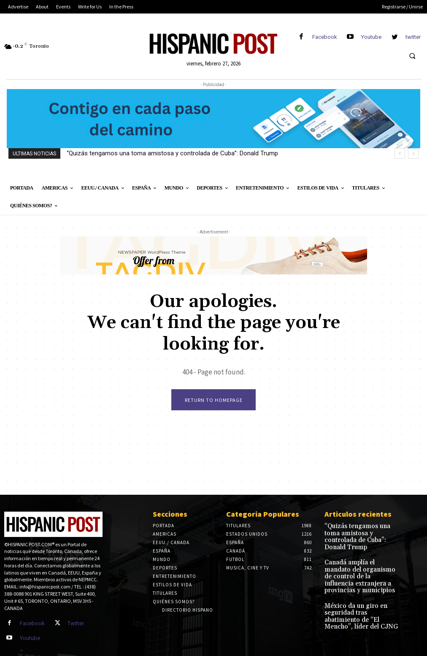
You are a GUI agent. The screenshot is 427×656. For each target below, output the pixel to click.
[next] (413, 153)
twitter (413, 37)
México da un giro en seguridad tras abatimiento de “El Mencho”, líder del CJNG (360, 589)
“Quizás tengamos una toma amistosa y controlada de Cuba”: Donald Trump (172, 153)
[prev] (400, 153)
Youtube (371, 37)
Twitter (73, 623)
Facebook (324, 37)
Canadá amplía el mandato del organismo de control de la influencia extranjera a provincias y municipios (359, 560)
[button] (412, 55)
